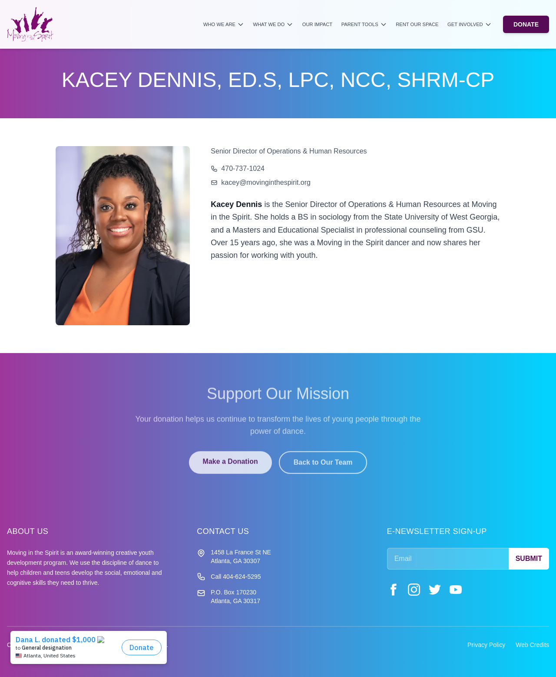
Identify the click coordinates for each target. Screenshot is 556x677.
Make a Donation (230, 466)
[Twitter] (435, 590)
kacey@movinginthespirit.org (266, 182)
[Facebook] (393, 590)
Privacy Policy (486, 644)
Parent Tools (364, 24)
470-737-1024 (243, 168)
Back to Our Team (323, 467)
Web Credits (532, 644)
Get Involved (469, 24)
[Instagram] (414, 590)
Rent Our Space (417, 24)
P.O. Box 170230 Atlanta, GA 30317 (235, 596)
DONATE (526, 24)
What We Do (273, 24)
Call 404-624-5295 (236, 576)
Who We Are (223, 24)
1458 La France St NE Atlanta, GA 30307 (241, 556)
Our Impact (317, 24)
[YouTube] (456, 590)
